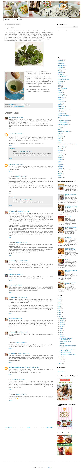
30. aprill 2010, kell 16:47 (23, 211)
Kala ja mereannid (62, 88)
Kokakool (60, 99)
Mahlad (60, 127)
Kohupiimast (61, 97)
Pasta (59, 138)
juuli (61, 328)
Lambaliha (60, 111)
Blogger (50, 467)
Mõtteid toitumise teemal (64, 131)
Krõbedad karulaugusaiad (65, 341)
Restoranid (60, 150)
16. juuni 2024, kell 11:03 (25, 151)
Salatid (59, 155)
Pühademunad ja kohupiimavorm (67, 354)
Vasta (10, 129)
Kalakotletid (68, 260)
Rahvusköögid (61, 147)
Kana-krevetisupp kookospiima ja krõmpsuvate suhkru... (67, 349)
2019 (60, 298)
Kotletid (60, 104)
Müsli (59, 135)
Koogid (59, 103)
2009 (60, 363)
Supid (59, 161)
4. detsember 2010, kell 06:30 (32, 367)
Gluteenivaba (61, 69)
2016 (60, 304)
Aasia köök (60, 60)
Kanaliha (60, 90)
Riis (59, 152)
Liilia (10, 117)
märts (61, 357)
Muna (59, 129)
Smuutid (60, 159)
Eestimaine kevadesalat (65, 352)
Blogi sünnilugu (61, 65)
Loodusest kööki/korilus (19, 106)
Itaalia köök (61, 81)
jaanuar (62, 361)
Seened (60, 157)
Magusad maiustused (63, 124)
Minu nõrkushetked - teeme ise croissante (70, 249)
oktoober (62, 322)
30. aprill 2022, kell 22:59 (21, 394)
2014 (60, 308)
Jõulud (59, 85)
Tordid (59, 172)
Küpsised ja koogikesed (63, 110)
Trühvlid (60, 173)
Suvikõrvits (60, 166)
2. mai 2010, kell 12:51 (16, 285)
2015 (60, 306)
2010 (60, 316)
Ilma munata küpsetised (63, 79)
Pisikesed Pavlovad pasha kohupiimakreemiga (65, 339)
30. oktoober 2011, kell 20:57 (18, 379)
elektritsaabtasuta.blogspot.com (17, 367)
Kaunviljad (60, 94)
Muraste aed (61, 370)
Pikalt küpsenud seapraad (71, 227)
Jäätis (59, 87)
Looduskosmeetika (62, 122)
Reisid (59, 148)
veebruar (62, 359)
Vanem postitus (49, 427)
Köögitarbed (61, 108)
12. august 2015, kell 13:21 (26, 200)
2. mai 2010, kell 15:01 (23, 297)
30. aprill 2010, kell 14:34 (18, 164)
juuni (61, 330)
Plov (66, 184)
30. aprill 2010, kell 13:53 (17, 117)
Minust (13, 19)
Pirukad (60, 140)
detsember (62, 318)
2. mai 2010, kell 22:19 (16, 318)
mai (61, 332)
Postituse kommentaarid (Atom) (16, 430)
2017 (60, 302)
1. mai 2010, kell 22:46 (17, 274)
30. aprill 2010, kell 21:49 (21, 242)
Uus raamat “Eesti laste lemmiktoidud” (70, 283)
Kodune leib (68, 216)
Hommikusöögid (62, 76)
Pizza (59, 142)
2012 (60, 312)
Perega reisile (61, 371)
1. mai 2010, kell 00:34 (23, 260)
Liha (59, 117)
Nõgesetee (62, 336)
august (61, 326)
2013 (60, 310)
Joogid (11, 106)
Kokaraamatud (61, 101)
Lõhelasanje (62, 343)
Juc (10, 285)
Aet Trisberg (12, 211)
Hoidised (60, 74)
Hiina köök (60, 72)
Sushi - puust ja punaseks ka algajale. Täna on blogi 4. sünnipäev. (71, 206)
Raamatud (19, 19)
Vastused (12, 148)
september (62, 324)
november (62, 320)
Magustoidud (61, 126)
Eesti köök (60, 67)
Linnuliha (60, 119)
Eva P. (10, 164)
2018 (60, 300)
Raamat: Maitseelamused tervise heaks (67, 144)
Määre (59, 133)
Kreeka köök (61, 106)
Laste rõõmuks (61, 113)
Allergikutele (61, 63)
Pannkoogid (61, 136)
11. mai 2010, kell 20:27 (21, 342)
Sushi (59, 163)
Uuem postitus (8, 427)
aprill (61, 334)
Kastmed (60, 92)
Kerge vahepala (62, 95)
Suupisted (60, 164)
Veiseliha (60, 177)
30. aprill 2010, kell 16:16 (21, 176)
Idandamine (61, 78)
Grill (59, 71)
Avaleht (28, 427)
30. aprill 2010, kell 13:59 (17, 133)
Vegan (59, 175)
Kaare (10, 274)
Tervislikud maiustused (63, 170)
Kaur (10, 133)
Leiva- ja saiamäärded (63, 115)
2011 (60, 314)
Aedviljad (60, 62)
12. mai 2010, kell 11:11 (23, 353)
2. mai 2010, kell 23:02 (23, 332)
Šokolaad (60, 168)
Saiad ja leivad (61, 154)
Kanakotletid (68, 237)
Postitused (7, 19)
